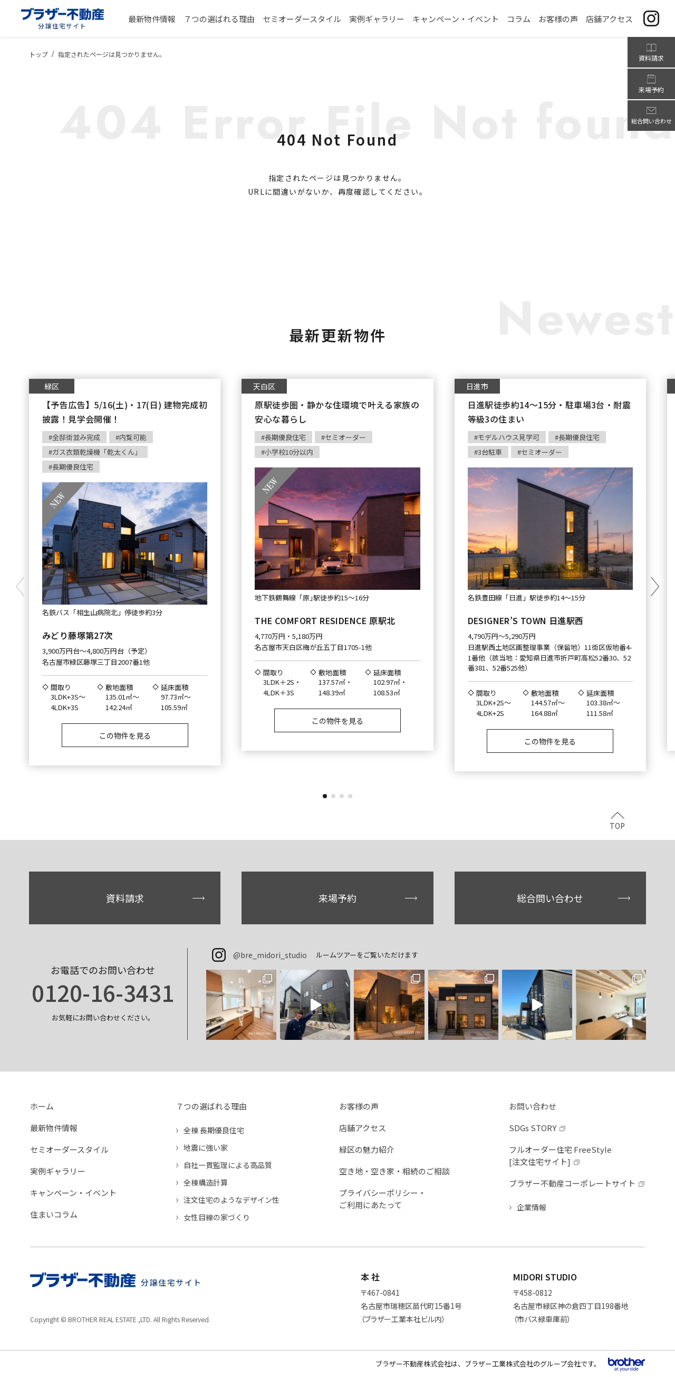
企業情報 (531, 1207)
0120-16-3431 (103, 992)
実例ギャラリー (57, 1171)
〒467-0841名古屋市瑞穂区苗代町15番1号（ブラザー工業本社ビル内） (411, 1305)
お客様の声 (359, 1106)
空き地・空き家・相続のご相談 (394, 1171)
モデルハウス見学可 (508, 437)
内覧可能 (133, 437)
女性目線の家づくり (217, 1217)
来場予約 (337, 898)
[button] (325, 796)
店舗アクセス (362, 1127)
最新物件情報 (54, 1127)
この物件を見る (125, 735)
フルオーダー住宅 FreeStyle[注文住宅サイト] (560, 1155)
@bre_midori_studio (270, 955)
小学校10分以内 (289, 452)
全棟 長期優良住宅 (214, 1130)
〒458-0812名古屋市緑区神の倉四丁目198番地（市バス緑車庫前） (571, 1305)
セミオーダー (345, 437)
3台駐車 (490, 452)
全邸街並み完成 (76, 437)
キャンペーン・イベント (73, 1192)
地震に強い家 (206, 1147)
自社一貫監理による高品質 (228, 1165)
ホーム (42, 1106)
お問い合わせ (532, 1106)
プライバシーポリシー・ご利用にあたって (382, 1198)
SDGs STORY (532, 1127)
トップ (38, 54)
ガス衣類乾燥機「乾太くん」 (96, 452)
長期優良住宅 (72, 467)
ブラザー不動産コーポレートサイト (572, 1183)
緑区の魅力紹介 (366, 1149)
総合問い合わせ (550, 898)
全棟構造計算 (206, 1182)
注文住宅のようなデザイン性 (231, 1199)
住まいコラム (54, 1214)
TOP (617, 824)
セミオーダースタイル (69, 1149)
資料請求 (125, 898)
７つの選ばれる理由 (211, 1106)
